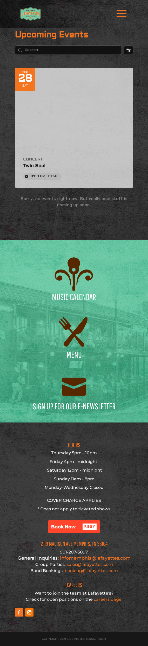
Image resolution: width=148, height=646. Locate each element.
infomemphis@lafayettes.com (74, 558)
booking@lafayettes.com (91, 570)
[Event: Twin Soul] (74, 128)
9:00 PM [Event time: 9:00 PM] (44, 176)
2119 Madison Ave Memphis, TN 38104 (74, 543)
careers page (108, 599)
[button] (74, 526)
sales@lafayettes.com (90, 564)
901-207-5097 (74, 552)
